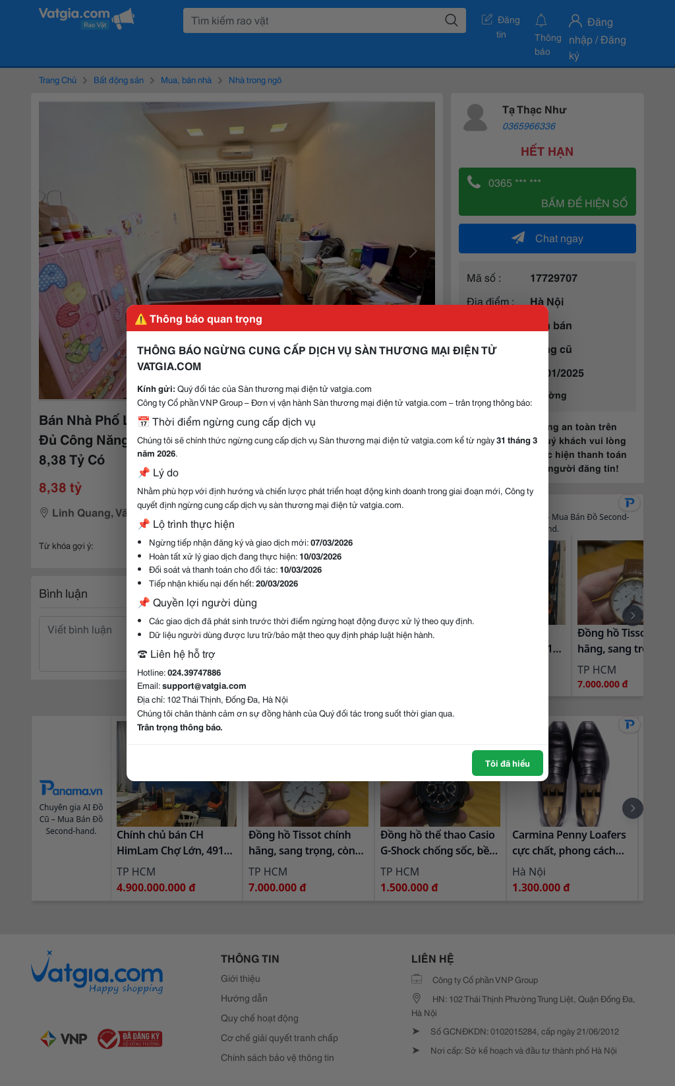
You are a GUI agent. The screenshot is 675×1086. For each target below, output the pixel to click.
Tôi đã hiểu (507, 763)
